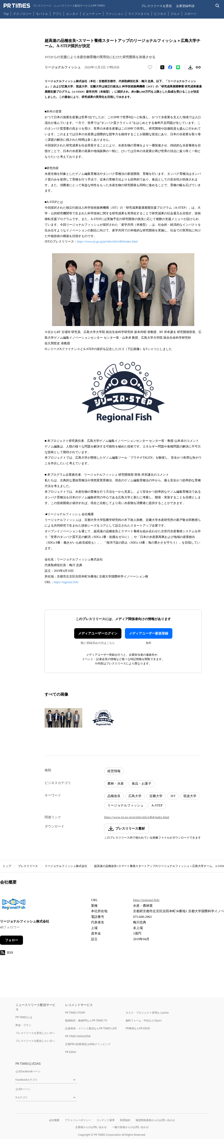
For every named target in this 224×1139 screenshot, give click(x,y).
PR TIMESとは (24, 1017)
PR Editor (71, 1052)
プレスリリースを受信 (156, 6)
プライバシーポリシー (78, 1120)
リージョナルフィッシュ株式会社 (66, 866)
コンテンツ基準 (105, 1120)
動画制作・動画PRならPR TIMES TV (86, 1020)
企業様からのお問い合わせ (91, 1127)
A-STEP (157, 805)
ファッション (114, 14)
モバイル (42, 14)
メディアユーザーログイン (97, 633)
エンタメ (72, 14)
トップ (7, 866)
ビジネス (160, 14)
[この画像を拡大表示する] (63, 718)
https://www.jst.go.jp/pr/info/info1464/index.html (107, 241)
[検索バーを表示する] (217, 6)
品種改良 (114, 796)
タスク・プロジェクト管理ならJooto (147, 1012)
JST (172, 796)
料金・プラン (23, 1025)
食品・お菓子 (141, 783)
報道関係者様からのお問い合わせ (155, 1120)
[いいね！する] (150, 67)
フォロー (11, 940)
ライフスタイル (139, 14)
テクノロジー (22, 14)
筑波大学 (189, 796)
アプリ (57, 14)
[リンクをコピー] (198, 67)
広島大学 (135, 796)
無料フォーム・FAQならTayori (144, 1020)
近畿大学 (156, 796)
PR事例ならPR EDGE (138, 1028)
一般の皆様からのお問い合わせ (130, 1127)
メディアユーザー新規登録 (148, 633)
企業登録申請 (185, 6)
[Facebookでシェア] (170, 67)
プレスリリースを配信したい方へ (35, 1041)
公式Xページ (23, 1089)
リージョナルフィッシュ (125, 805)
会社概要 (54, 1120)
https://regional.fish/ (66, 582)
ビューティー (92, 14)
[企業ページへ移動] (13, 905)
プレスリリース (28, 866)
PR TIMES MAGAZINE (78, 1036)
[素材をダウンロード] (190, 67)
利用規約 (125, 1120)
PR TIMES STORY (75, 1012)
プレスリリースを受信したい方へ (35, 1033)
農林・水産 (115, 783)
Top (6, 14)
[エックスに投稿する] (162, 67)
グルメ (175, 14)
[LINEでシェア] (178, 67)
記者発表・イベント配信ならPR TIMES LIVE (91, 1028)
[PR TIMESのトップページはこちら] (54, 5)
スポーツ (190, 14)
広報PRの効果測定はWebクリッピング (88, 1044)
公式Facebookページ (28, 1071)
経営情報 (114, 771)
